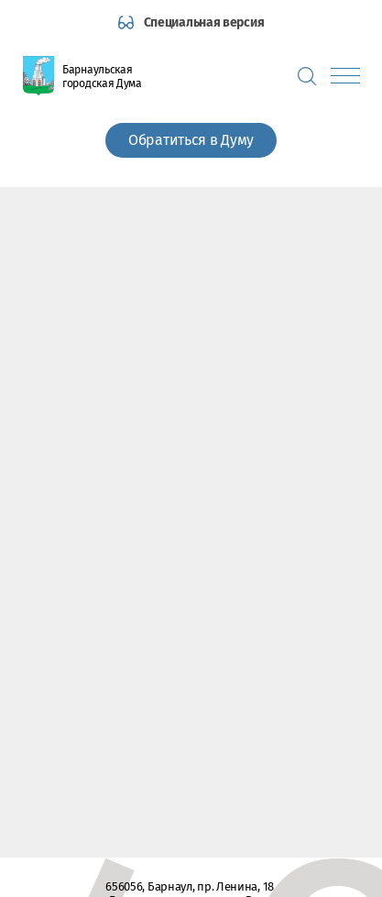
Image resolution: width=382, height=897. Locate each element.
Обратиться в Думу (191, 140)
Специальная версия (204, 22)
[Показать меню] (345, 75)
